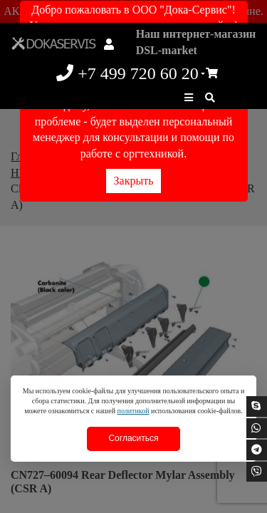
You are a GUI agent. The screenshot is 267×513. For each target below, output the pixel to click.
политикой (133, 411)
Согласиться (133, 438)
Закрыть (134, 181)
